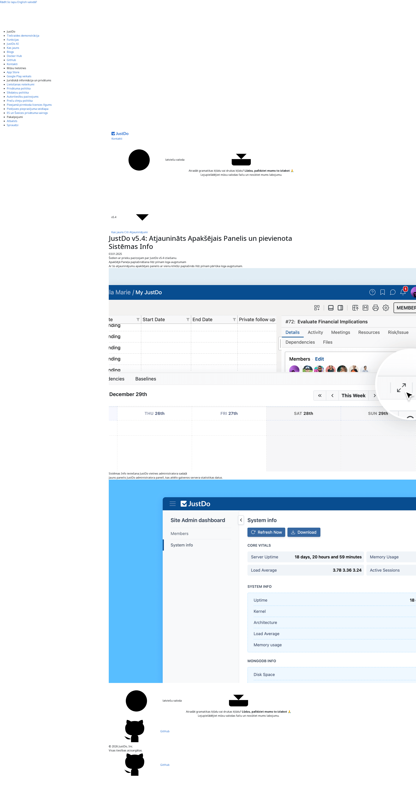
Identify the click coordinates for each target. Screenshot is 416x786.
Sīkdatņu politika (18, 92)
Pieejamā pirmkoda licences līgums (29, 105)
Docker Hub (14, 56)
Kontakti (12, 64)
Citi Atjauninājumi (136, 232)
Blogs (10, 52)
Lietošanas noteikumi (20, 84)
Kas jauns (13, 48)
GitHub (11, 60)
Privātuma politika (19, 88)
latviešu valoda (149, 160)
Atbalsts (12, 121)
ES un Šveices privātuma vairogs (27, 113)
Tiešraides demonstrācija (23, 35)
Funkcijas (13, 40)
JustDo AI (13, 44)
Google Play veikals (19, 76)
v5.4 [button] (139, 217)
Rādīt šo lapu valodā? (18, 2)
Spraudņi (12, 125)
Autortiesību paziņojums (23, 96)
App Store (13, 72)
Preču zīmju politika (20, 101)
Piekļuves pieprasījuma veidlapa (27, 109)
